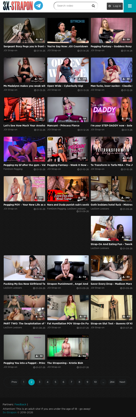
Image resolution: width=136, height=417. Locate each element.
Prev (14, 382)
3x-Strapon (10, 413)
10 (95, 382)
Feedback (20, 405)
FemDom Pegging (13, 169)
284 (112, 382)
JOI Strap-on (10, 51)
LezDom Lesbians (76, 209)
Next (122, 382)
